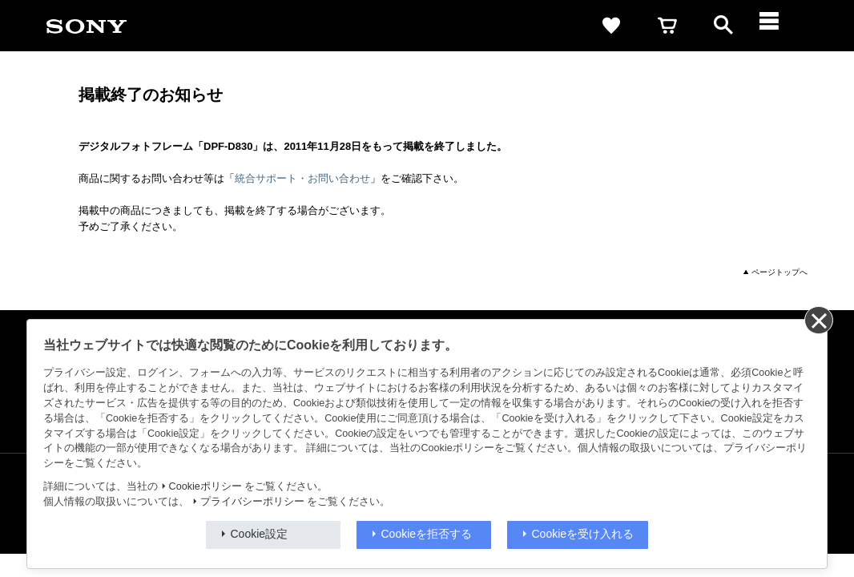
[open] (723, 25)
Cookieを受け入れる (583, 533)
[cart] (667, 25)
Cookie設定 (259, 533)
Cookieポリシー (205, 486)
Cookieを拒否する (427, 533)
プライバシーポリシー (252, 501)
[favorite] (611, 25)
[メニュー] (779, 25)
